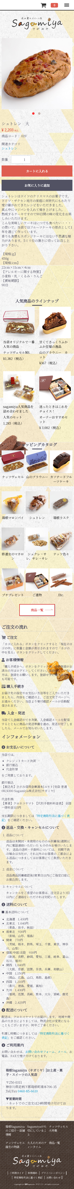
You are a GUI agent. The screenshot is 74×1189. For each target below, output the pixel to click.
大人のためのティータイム (37, 1145)
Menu (66, 3)
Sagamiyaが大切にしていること (37, 1130)
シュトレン (9, 148)
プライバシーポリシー (53, 1173)
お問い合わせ (53, 1177)
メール (62, 1052)
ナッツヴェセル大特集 (58, 1128)
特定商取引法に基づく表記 (28, 1177)
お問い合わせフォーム (40, 1052)
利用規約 (32, 1173)
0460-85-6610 (28, 1091)
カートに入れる (37, 171)
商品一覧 (37, 610)
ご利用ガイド (17, 1173)
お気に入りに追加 (37, 185)
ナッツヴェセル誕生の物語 (15, 1145)
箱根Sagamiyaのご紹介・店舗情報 (15, 1130)
